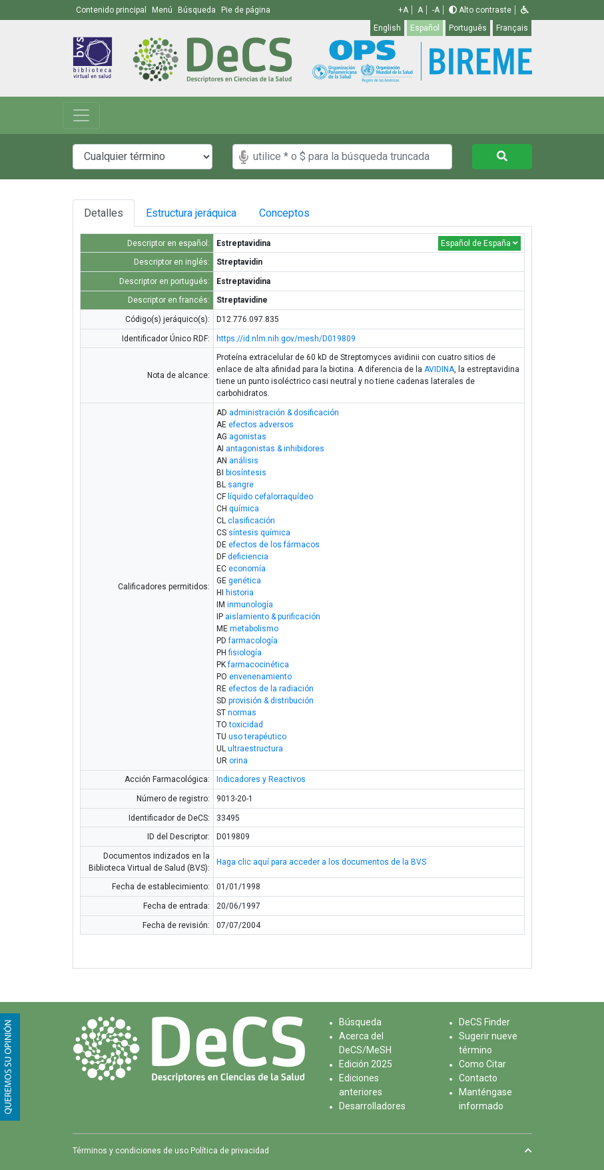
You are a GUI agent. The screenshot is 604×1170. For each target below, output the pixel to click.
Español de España (479, 243)
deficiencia (248, 556)
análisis (243, 460)
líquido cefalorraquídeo (270, 496)
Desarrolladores (372, 1106)
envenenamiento (260, 676)
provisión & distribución (271, 700)
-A (436, 10)
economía (247, 568)
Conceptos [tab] (300, 213)
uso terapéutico (257, 736)
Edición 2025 (365, 1064)
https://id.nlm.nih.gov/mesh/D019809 (286, 338)
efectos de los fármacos (274, 544)
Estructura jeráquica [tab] (194, 213)
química (244, 508)
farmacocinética (258, 664)
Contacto (478, 1078)
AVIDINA (439, 369)
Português (468, 28)
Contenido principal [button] (112, 10)
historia (240, 592)
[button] (524, 10)
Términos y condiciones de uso (130, 1150)
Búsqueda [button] (198, 10)
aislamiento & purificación (272, 616)
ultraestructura (255, 748)
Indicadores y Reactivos (261, 779)
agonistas (247, 436)
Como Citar (482, 1064)
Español (425, 28)
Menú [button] (163, 10)
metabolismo (254, 628)
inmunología (250, 604)
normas (242, 712)
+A (403, 10)
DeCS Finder (484, 1022)
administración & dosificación (284, 412)
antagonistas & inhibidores (275, 448)
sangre (241, 484)
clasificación (251, 520)
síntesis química (259, 532)
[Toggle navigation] (81, 115)
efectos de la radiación (271, 688)
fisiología (245, 652)
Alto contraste (480, 10)
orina (238, 760)
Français (512, 28)
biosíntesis (246, 472)
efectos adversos (261, 424)
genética (244, 580)
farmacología (253, 640)
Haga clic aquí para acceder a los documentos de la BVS (321, 862)
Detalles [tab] (103, 213)
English (387, 28)
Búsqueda (360, 1022)
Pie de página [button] (245, 10)
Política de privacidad (229, 1150)
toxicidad (246, 724)
